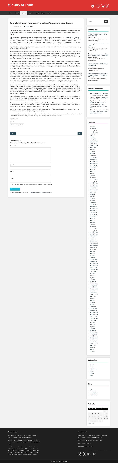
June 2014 (92, 149)
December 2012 (94, 184)
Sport (91, 375)
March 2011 (93, 226)
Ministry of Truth (20, 5)
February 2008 (93, 284)
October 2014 (93, 143)
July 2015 (92, 135)
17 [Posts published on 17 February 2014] (89, 418)
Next (80, 133)
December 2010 (94, 233)
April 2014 (92, 153)
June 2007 (92, 300)
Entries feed (93, 391)
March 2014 (93, 155)
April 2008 (92, 279)
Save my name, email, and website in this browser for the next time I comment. (32, 184)
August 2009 (93, 249)
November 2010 (94, 235)
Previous (13, 133)
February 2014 (93, 157)
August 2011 (93, 216)
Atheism (31, 13)
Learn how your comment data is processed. (41, 192)
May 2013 (92, 173)
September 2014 (94, 145)
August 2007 (93, 296)
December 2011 (94, 208)
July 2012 (92, 194)
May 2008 (92, 277)
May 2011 (92, 222)
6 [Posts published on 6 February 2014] (98, 413)
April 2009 (92, 255)
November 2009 (94, 245)
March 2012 (93, 202)
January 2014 (93, 159)
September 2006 (94, 318)
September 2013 (94, 165)
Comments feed (94, 393)
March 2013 (93, 177)
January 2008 (93, 286)
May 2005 (92, 351)
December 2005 (94, 337)
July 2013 (92, 169)
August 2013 (93, 167)
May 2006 (92, 326)
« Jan (89, 423)
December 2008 (94, 263)
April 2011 (92, 224)
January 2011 (93, 231)
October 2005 (93, 341)
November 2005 (94, 339)
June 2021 (92, 126)
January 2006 (93, 335)
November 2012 (94, 186)
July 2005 (92, 347)
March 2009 (93, 257)
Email (12, 171)
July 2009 (92, 251)
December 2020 (94, 133)
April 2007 (92, 304)
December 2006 (94, 312)
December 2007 (94, 288)
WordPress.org (93, 395)
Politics (17, 13)
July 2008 (92, 273)
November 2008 (94, 265)
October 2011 (93, 212)
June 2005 (92, 349)
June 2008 (92, 275)
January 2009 (93, 261)
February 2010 (93, 241)
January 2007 (93, 310)
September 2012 (94, 190)
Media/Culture (40, 13)
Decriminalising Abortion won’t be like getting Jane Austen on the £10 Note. (99, 111)
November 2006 (94, 314)
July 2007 (92, 298)
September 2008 (94, 269)
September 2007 (94, 294)
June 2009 (92, 253)
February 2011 (93, 228)
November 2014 (94, 141)
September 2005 (94, 343)
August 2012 (93, 192)
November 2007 (94, 290)
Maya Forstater (94, 100)
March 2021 (93, 128)
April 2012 (92, 200)
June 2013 (92, 171)
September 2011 (94, 214)
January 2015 (93, 139)
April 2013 (92, 175)
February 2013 (93, 179)
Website (12, 178)
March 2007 (93, 306)
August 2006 (93, 320)
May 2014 (92, 151)
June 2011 (92, 220)
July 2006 (92, 322)
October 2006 (93, 316)
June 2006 (92, 324)
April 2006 (92, 328)
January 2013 (93, 182)
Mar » (93, 423)
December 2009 (94, 243)
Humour (49, 13)
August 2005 (93, 345)
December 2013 (94, 161)
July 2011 (92, 218)
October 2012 (93, 188)
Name (12, 165)
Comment (13, 146)
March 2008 (93, 282)
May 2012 (92, 198)
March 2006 (93, 330)
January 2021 (93, 131)
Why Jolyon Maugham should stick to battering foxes (98, 106)
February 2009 (93, 259)
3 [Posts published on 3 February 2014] (89, 413)
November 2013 (94, 163)
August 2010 (93, 237)
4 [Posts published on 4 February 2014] (92, 413)
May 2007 (92, 302)
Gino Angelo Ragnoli (95, 93)
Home (10, 13)
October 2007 (93, 292)
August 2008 (93, 271)
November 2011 (94, 210)
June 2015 (92, 137)
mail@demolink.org (86, 443)
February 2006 (93, 333)
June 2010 (92, 239)
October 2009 (93, 247)
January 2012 (93, 206)
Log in (91, 389)
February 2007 (93, 308)
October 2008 (93, 267)
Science (24, 13)
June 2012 (92, 196)
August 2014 (93, 147)
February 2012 (93, 204)
